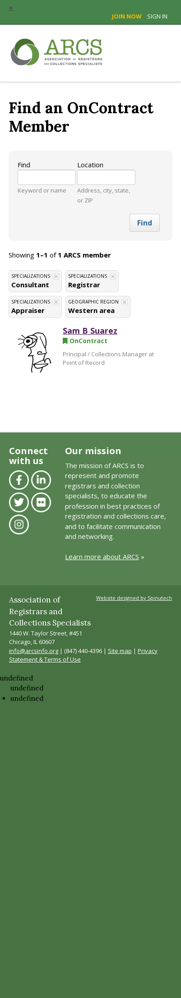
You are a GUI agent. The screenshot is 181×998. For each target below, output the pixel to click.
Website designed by (134, 597)
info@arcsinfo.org (33, 651)
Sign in (157, 16)
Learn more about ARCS (102, 556)
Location (90, 164)
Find (24, 164)
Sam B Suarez (90, 330)
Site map (120, 651)
